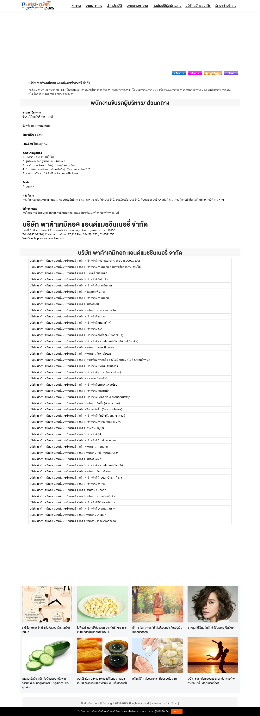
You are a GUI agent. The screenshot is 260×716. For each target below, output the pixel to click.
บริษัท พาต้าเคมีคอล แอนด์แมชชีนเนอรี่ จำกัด (130, 252)
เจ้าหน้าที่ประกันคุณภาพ (100, 508)
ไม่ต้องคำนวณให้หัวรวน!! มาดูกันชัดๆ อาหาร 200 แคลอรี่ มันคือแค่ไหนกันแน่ (102, 629)
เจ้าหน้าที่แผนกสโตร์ (98, 322)
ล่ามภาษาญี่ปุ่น (95, 428)
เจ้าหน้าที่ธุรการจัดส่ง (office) (103, 372)
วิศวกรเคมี (92, 304)
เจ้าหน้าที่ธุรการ (95, 316)
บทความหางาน (137, 5)
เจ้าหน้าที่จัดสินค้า (97, 279)
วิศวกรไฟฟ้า (93, 459)
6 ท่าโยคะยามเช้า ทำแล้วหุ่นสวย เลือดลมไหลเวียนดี (46, 629)
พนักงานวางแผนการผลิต (101, 310)
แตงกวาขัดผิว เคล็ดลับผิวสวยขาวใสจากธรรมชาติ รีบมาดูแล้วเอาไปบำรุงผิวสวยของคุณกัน (45, 682)
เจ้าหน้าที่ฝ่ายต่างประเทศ (101, 440)
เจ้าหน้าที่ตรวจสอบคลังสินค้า (103, 421)
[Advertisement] (130, 42)
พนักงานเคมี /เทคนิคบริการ (102, 452)
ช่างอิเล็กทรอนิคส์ (96, 273)
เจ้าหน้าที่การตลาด (97, 297)
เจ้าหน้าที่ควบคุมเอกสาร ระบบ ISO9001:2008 (113, 260)
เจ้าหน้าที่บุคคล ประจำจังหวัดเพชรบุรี (108, 397)
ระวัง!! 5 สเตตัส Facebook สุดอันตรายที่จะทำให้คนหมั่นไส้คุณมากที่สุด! (211, 680)
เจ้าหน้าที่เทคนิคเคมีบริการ (102, 366)
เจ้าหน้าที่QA (93, 434)
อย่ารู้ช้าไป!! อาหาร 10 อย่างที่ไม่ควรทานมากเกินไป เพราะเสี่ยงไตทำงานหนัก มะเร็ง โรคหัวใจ (102, 680)
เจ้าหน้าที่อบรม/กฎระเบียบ (101, 384)
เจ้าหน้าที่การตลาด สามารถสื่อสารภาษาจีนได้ (113, 266)
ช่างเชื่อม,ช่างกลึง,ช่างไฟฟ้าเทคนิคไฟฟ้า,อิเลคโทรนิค (118, 359)
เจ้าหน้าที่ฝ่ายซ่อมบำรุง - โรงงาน (105, 477)
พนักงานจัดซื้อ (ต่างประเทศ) (103, 403)
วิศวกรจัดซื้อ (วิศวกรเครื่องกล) (104, 409)
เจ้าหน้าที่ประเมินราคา (99, 285)
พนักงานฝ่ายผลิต (96, 514)
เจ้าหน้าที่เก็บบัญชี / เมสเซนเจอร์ (105, 415)
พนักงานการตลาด (97, 446)
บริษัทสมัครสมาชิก (198, 5)
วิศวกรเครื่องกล (95, 291)
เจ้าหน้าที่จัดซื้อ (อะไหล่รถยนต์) (104, 335)
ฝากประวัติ (114, 5)
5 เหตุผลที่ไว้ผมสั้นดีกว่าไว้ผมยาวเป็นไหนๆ (211, 627)
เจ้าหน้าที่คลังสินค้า (97, 390)
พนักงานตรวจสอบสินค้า (100, 496)
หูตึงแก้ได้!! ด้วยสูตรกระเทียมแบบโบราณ (154, 678)
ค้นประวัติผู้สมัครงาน (167, 5)
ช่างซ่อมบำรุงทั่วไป (97, 378)
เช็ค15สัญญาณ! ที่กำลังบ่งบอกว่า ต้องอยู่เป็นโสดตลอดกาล (157, 629)
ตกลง (177, 711)
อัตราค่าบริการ (225, 5)
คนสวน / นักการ (96, 490)
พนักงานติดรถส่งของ (98, 353)
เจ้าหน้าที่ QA (94, 328)
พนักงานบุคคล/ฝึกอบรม (100, 347)
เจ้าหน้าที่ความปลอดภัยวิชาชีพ (104, 465)
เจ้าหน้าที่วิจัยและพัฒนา (100, 502)
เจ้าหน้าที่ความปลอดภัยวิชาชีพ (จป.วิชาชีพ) (112, 341)
